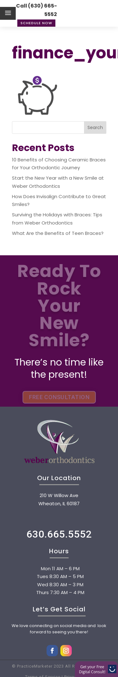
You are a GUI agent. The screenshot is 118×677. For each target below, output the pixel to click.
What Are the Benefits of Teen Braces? (58, 233)
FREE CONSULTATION (59, 397)
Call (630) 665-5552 (36, 10)
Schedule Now (36, 22)
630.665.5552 (59, 534)
